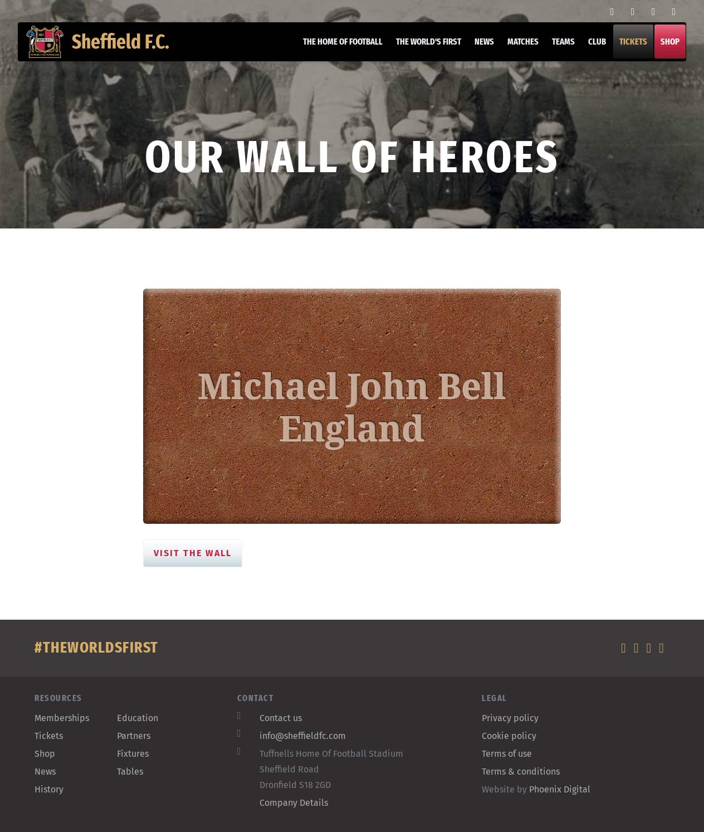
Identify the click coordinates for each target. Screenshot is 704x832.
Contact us (281, 718)
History (49, 789)
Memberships (62, 718)
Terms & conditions (521, 771)
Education (137, 718)
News (476, 55)
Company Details (294, 802)
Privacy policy (510, 718)
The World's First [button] (420, 55)
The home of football (334, 55)
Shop (661, 55)
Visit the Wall (193, 553)
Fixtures (133, 753)
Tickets (625, 55)
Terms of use (507, 753)
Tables (130, 771)
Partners (133, 736)
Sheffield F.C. (106, 56)
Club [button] (589, 55)
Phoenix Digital (559, 789)
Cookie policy (509, 736)
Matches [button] (514, 55)
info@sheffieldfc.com (303, 736)
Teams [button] (555, 55)
